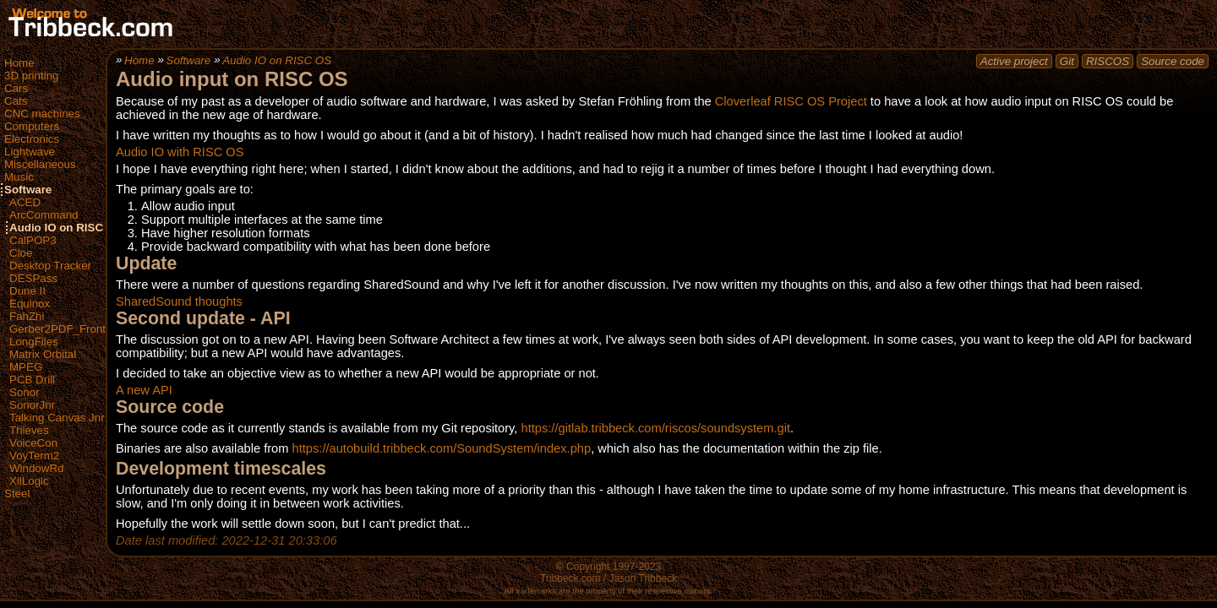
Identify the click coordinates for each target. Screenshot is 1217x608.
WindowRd (36, 468)
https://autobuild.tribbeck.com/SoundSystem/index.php (442, 448)
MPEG (25, 367)
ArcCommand (43, 215)
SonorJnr (32, 405)
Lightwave (29, 151)
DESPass (33, 278)
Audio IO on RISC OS (66, 227)
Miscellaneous (39, 164)
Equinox (29, 303)
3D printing (31, 75)
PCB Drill (32, 379)
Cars (16, 88)
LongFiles (33, 341)
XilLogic (29, 481)
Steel (17, 493)
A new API (144, 390)
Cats (15, 101)
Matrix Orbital (42, 354)
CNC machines (42, 113)
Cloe (20, 253)
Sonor (24, 392)
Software (28, 189)
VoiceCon (33, 443)
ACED (25, 202)
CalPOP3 (33, 240)
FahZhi (26, 316)
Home (19, 63)
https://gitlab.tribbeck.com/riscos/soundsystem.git (656, 428)
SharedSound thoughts (179, 301)
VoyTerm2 (34, 455)
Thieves (29, 430)
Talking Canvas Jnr (57, 417)
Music (19, 177)
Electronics (31, 139)
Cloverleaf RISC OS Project (791, 101)
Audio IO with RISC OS (180, 152)
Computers (31, 126)
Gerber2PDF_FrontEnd (67, 329)
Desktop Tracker (50, 265)
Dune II (27, 291)
